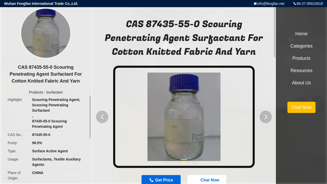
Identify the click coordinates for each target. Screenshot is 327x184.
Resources (301, 70)
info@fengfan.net (270, 4)
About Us (301, 82)
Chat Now (301, 107)
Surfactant (54, 92)
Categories (301, 46)
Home (301, 33)
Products (36, 92)
